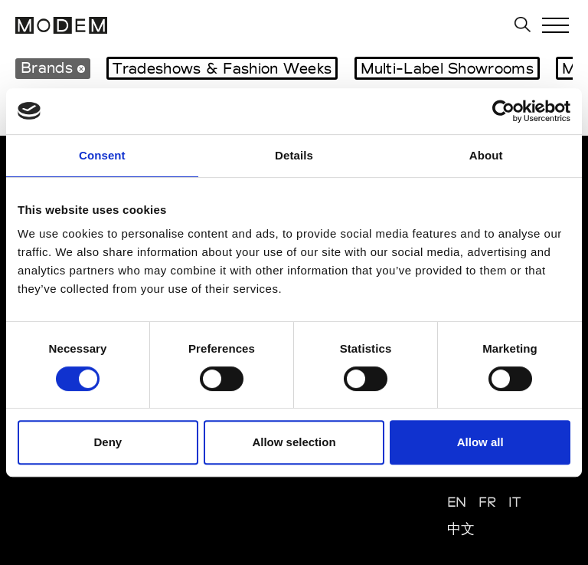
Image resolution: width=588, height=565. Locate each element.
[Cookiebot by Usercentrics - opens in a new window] (503, 111)
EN (457, 502)
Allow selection (293, 441)
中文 (461, 529)
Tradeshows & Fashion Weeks (222, 68)
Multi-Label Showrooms (447, 68)
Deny (107, 441)
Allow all (480, 441)
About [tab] (486, 155)
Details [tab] (294, 155)
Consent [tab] (102, 155)
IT (514, 502)
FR (488, 502)
